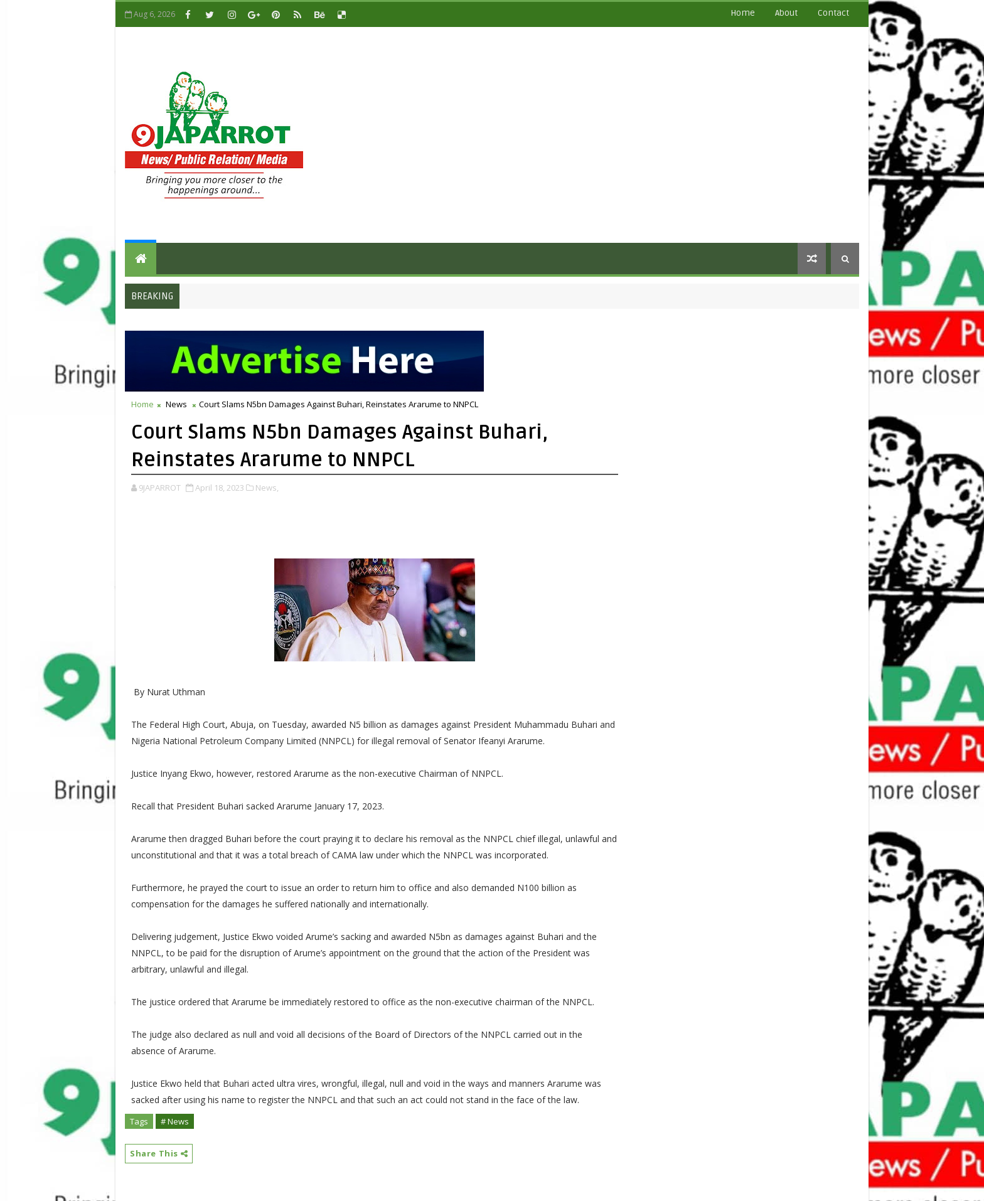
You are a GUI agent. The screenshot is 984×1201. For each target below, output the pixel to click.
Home (742, 13)
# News (175, 1121)
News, (267, 487)
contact (833, 13)
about (786, 13)
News (176, 404)
